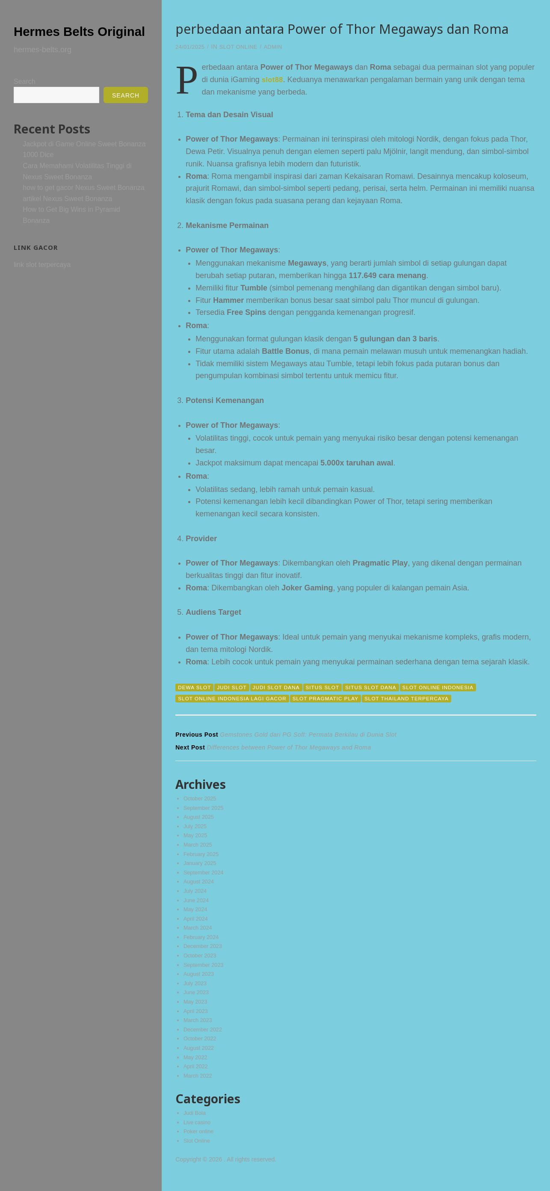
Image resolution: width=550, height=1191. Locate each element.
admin (280, 46)
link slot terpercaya (42, 281)
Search (24, 98)
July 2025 (196, 829)
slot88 (273, 79)
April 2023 (196, 1020)
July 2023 (196, 991)
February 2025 (202, 857)
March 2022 (199, 1087)
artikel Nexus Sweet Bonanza (67, 215)
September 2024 (205, 877)
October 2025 (201, 800)
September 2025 (205, 809)
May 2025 (196, 838)
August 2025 (200, 819)
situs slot (334, 687)
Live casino (198, 1135)
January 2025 (201, 867)
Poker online (200, 1144)
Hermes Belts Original (68, 38)
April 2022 (196, 1078)
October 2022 (201, 1049)
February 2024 (202, 943)
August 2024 (200, 886)
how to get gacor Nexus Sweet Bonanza (84, 204)
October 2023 (201, 963)
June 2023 (197, 1001)
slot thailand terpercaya (426, 698)
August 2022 (200, 1058)
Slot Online (243, 46)
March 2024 (199, 934)
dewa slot (196, 687)
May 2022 (196, 1068)
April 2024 (196, 924)
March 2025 (199, 848)
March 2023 (199, 1030)
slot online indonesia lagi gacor (237, 698)
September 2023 (205, 972)
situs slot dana (386, 687)
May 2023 (196, 1010)
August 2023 (200, 982)
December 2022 (204, 1039)
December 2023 (204, 953)
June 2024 (197, 905)
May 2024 (196, 915)
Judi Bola (195, 1125)
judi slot (236, 687)
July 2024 (196, 896)
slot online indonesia (459, 687)
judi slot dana (284, 687)
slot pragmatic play (338, 698)
